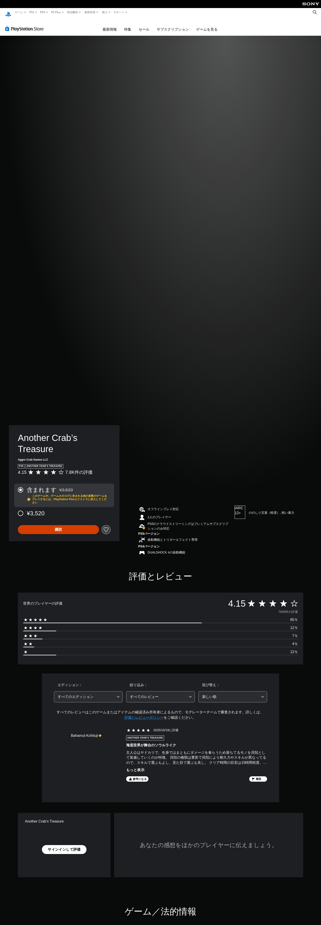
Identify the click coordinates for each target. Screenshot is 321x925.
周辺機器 (72, 12)
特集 (127, 25)
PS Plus (55, 12)
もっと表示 (135, 766)
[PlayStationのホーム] (8, 12)
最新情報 (89, 12)
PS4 (42, 12)
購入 (104, 12)
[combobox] (88, 692)
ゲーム (19, 12)
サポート (118, 12)
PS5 (31, 12)
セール (144, 25)
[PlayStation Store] (25, 24)
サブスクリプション (173, 25)
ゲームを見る (207, 25)
